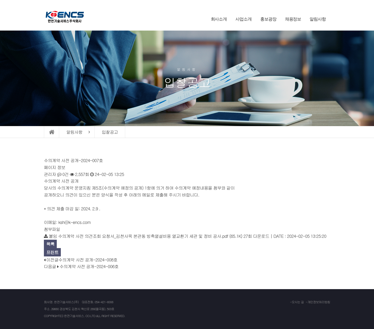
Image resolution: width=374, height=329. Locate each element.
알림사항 (318, 19)
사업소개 (243, 19)
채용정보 (293, 19)
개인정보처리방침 (318, 302)
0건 (63, 174)
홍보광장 (268, 19)
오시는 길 (298, 302)
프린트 (52, 252)
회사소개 (219, 19)
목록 (50, 244)
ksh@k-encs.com (74, 222)
